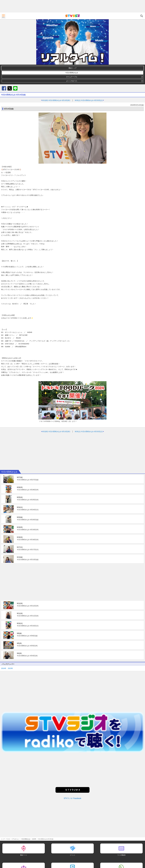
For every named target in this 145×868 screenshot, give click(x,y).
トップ (3, 839)
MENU (3, 15)
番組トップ (72, 68)
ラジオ (8, 839)
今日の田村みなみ (71, 73)
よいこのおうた (71, 81)
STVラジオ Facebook (72, 798)
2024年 (3, 668)
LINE (15, 88)
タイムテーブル (71, 77)
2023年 (10, 668)
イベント (72, 855)
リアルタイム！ (15, 839)
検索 (141, 15)
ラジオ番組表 (121, 855)
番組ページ (23, 855)
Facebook (4, 88)
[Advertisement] (72, 6)
